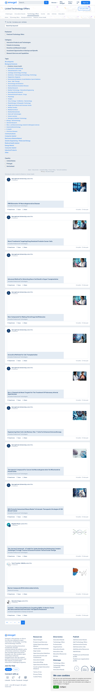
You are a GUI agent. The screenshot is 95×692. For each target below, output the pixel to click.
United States (10, 161)
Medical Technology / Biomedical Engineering (21, 90)
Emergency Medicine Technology (17, 118)
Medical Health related (12, 143)
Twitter (13, 678)
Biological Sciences (11, 64)
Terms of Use (37, 672)
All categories (9, 61)
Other (6, 152)
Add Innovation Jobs (79, 647)
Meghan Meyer (16, 523)
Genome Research (12, 122)
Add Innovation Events (80, 644)
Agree (56, 687)
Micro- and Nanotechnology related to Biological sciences (23, 125)
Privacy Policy (52, 169)
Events (43, 14)
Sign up (8, 669)
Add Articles (76, 651)
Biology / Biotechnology (13, 120)
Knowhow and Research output (15, 48)
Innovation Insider (38, 660)
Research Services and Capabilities (17, 53)
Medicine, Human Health (15, 66)
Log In (78, 2)
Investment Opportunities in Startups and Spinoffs (21, 50)
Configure (63, 687)
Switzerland (9, 166)
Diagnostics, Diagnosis (14, 77)
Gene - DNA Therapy (14, 81)
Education (61, 14)
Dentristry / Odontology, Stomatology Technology (22, 75)
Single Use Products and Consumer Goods (19, 105)
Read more (11, 209)
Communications (10, 133)
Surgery (10, 98)
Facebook (19, 678)
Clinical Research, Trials (14, 70)
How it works (70, 2)
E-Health (9, 129)
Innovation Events (58, 649)
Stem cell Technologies (14, 114)
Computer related (10, 136)
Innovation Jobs (58, 651)
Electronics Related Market (13, 138)
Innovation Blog (44, 169)
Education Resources (59, 654)
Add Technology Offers (80, 642)
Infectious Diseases (12, 131)
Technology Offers (33, 14)
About (29, 169)
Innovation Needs (20, 14)
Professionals (57, 644)
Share (24, 209)
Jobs (48, 14)
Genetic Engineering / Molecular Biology (17, 140)
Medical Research (13, 88)
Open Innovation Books (40, 664)
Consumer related (10, 148)
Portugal (8, 163)
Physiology (11, 96)
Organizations (57, 647)
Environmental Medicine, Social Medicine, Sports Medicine (24, 79)
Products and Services (40, 642)
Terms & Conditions (62, 169)
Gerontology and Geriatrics (15, 83)
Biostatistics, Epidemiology (15, 68)
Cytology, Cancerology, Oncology (17, 72)
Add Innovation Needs (80, 639)
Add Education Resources (81, 649)
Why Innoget (62, 2)
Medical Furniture (13, 109)
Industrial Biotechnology (13, 127)
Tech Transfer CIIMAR (18, 563)
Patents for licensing (12, 45)
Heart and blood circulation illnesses (18, 85)
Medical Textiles (12, 107)
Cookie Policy (37, 676)
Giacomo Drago (16, 601)
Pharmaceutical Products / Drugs (17, 94)
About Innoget (37, 639)
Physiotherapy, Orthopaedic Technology (19, 103)
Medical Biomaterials (14, 112)
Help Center (35, 169)
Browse (55, 2)
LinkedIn (7, 678)
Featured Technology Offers (14, 34)
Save (18, 209)
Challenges (9, 14)
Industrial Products (11, 150)
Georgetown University (19, 178)
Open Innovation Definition (41, 653)
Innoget (25, 678)
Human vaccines (12, 116)
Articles (54, 14)
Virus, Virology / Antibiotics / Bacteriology (20, 101)
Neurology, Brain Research (15, 92)
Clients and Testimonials (41, 648)
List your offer (84, 8)
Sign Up (85, 2)
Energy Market (9, 145)
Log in (16, 669)
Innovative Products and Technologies (18, 42)
